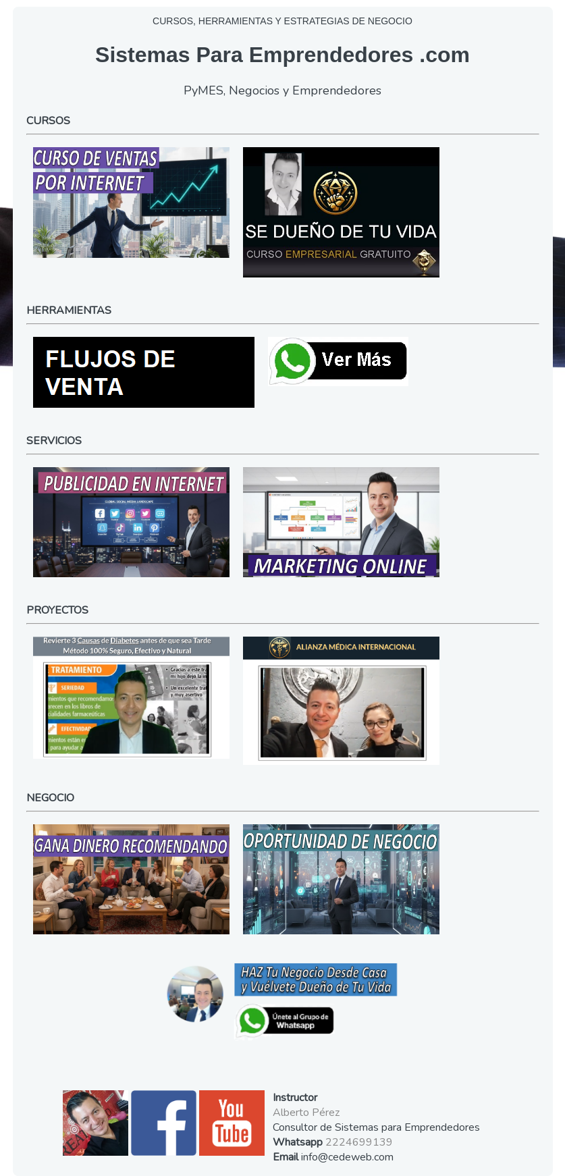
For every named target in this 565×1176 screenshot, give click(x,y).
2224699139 (359, 1142)
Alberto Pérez (306, 1112)
